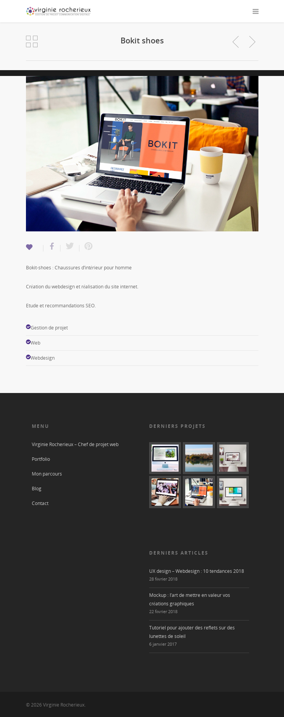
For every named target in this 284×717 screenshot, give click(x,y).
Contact (40, 503)
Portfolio (41, 459)
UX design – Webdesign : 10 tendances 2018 (196, 571)
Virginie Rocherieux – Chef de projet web (75, 444)
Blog (36, 488)
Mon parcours (47, 474)
